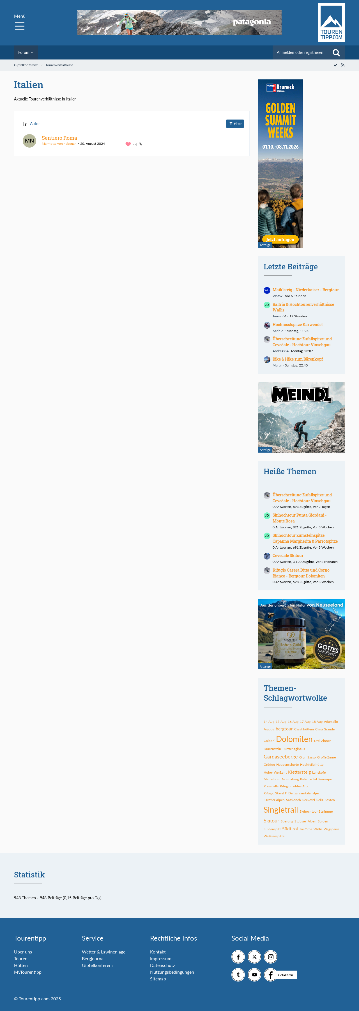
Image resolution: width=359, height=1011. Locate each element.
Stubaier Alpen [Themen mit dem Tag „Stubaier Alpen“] (305, 821)
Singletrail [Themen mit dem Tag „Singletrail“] (281, 809)
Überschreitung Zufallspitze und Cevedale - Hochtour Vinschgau (302, 341)
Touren (20, 958)
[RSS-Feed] (342, 65)
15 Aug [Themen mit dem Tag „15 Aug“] (281, 721)
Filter (235, 123)
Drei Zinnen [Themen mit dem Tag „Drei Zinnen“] (323, 741)
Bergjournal (93, 958)
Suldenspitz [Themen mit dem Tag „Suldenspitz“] (272, 829)
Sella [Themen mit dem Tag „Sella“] (319, 800)
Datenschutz (162, 965)
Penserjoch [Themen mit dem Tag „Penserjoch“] (326, 779)
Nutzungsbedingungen (172, 972)
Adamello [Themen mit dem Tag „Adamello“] (331, 721)
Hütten (21, 965)
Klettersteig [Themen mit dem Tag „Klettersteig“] (299, 771)
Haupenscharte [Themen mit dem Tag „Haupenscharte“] (287, 764)
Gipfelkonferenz (98, 965)
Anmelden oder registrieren (300, 52)
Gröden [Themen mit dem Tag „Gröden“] (269, 764)
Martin (277, 365)
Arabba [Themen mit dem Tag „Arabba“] (269, 729)
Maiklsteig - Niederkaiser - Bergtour (306, 289)
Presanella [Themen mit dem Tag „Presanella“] (271, 786)
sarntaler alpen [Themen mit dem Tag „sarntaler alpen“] (310, 793)
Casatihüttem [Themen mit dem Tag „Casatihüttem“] (304, 729)
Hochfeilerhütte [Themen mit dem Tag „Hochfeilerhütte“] (311, 764)
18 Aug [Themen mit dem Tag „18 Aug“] (317, 721)
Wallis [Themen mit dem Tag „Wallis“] (318, 829)
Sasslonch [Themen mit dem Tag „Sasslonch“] (293, 800)
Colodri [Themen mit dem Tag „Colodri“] (269, 741)
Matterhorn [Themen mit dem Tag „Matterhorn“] (272, 779)
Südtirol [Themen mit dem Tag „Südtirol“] (290, 828)
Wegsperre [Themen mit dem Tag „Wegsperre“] (331, 829)
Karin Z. (278, 331)
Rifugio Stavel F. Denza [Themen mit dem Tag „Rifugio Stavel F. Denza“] (281, 793)
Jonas (277, 316)
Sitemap (158, 978)
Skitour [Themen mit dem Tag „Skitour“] (271, 820)
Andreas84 (281, 351)
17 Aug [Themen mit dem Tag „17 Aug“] (305, 721)
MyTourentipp (28, 972)
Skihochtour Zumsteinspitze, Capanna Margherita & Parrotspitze (305, 538)
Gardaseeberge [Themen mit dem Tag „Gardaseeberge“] (281, 756)
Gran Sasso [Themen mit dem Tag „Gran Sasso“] (307, 757)
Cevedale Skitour (288, 555)
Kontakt (158, 951)
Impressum (160, 958)
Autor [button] (35, 123)
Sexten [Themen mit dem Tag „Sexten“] (330, 800)
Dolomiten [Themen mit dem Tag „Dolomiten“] (294, 739)
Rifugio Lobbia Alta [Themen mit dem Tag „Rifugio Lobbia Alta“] (294, 786)
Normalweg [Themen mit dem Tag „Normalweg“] (290, 779)
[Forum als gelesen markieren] (335, 65)
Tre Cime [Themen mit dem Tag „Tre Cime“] (305, 829)
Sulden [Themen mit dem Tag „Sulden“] (323, 821)
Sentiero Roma (59, 137)
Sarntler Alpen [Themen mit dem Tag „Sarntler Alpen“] (274, 800)
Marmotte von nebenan (59, 143)
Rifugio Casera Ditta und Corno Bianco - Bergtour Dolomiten (301, 573)
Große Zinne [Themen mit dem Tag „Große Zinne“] (326, 757)
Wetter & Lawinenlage (103, 951)
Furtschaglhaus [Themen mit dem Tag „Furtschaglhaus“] (293, 749)
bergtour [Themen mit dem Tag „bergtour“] (284, 728)
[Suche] (336, 52)
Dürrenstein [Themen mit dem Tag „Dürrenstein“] (272, 749)
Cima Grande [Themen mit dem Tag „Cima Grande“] (325, 729)
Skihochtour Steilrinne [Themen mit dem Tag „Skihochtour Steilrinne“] (316, 811)
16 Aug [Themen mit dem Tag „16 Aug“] (293, 721)
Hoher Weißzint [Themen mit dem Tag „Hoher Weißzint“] (275, 772)
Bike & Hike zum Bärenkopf (298, 359)
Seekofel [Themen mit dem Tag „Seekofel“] (308, 800)
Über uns (23, 951)
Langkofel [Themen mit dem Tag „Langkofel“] (319, 772)
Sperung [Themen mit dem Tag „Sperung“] (287, 821)
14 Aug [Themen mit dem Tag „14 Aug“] (269, 721)
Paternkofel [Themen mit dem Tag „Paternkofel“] (308, 779)
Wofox (277, 296)
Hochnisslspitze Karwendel (298, 324)
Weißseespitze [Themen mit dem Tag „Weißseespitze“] (274, 836)
